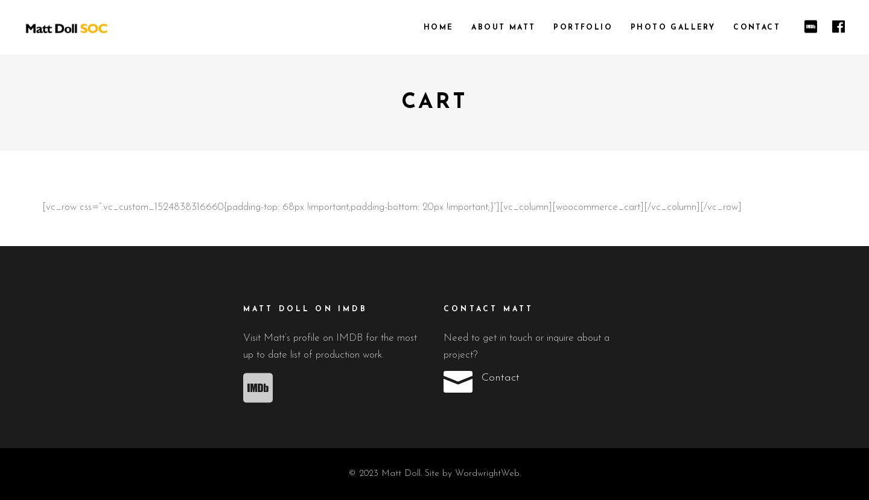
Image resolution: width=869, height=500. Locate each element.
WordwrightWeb (487, 473)
